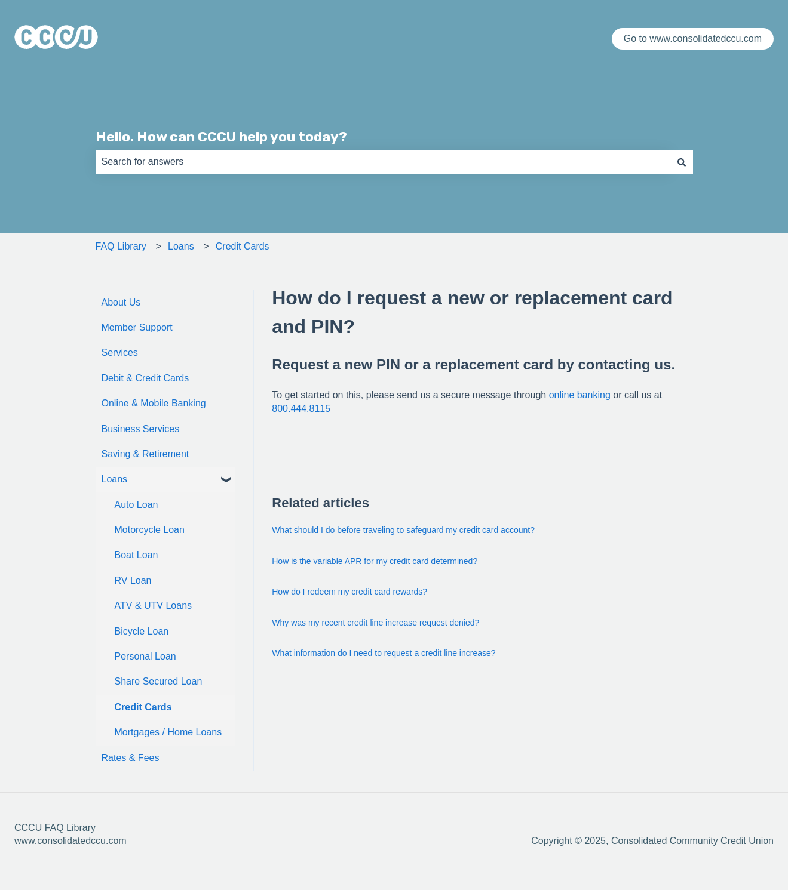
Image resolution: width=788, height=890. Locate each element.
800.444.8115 (301, 409)
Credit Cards (242, 246)
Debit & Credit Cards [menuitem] (145, 378)
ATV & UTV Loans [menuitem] (153, 605)
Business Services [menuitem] (141, 429)
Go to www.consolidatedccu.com (693, 38)
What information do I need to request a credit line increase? (383, 653)
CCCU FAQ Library (55, 828)
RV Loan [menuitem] (133, 580)
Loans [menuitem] (115, 479)
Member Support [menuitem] (137, 327)
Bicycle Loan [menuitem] (142, 631)
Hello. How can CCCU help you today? (221, 136)
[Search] (681, 161)
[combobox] (383, 161)
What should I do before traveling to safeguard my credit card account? (403, 530)
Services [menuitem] (120, 352)
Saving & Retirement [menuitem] (145, 454)
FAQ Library (121, 246)
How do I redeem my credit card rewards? (349, 591)
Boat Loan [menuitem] (136, 555)
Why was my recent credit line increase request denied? (375, 622)
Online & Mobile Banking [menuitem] (154, 403)
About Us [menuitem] (121, 302)
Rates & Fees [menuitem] (131, 758)
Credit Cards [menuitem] (143, 707)
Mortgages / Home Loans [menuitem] (168, 732)
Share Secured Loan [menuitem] (159, 681)
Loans (181, 246)
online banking (580, 395)
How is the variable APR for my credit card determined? (374, 561)
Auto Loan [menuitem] (136, 505)
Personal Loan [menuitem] (145, 656)
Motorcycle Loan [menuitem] (150, 530)
